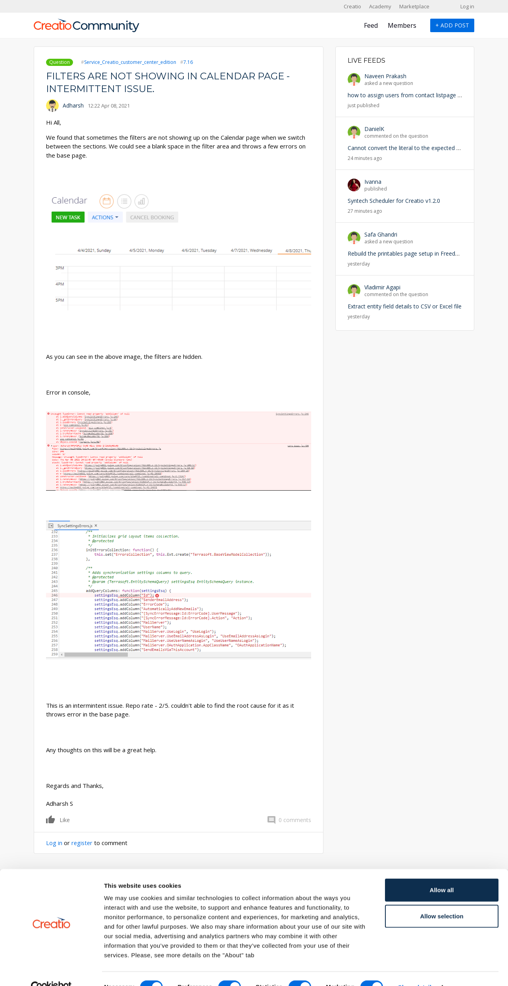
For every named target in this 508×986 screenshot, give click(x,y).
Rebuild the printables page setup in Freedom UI (409, 253)
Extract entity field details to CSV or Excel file (405, 306)
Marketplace (414, 6)
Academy (380, 6)
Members (402, 25)
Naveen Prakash (385, 76)
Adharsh (73, 105)
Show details (416, 970)
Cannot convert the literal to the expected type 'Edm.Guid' (422, 148)
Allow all (442, 873)
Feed (371, 25)
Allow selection (441, 899)
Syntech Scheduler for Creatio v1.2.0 (394, 200)
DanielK (374, 129)
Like (51, 819)
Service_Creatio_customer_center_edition (130, 62)
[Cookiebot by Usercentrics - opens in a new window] (51, 970)
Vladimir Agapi (382, 287)
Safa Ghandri (380, 234)
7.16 (188, 62)
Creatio (352, 6)
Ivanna (372, 181)
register (82, 843)
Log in (467, 6)
